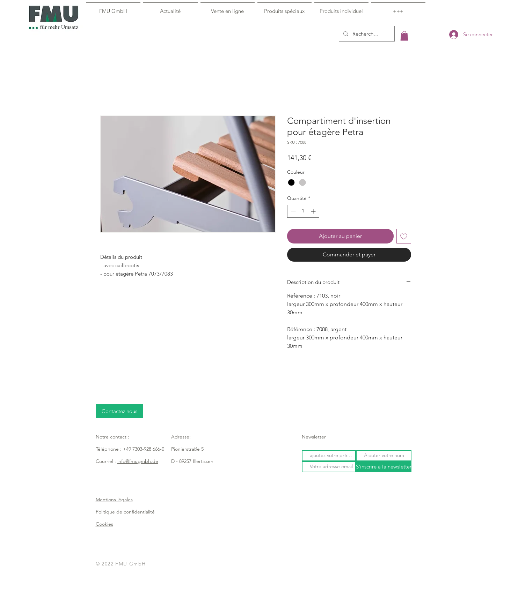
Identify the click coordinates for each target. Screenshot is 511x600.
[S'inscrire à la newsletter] (383, 466)
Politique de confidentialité (125, 512)
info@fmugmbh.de (137, 461)
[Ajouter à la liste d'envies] (403, 236)
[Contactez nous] (119, 411)
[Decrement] (292, 211)
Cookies (104, 524)
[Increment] (313, 211)
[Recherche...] (366, 33)
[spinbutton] (303, 211)
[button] (404, 35)
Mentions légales (114, 499)
